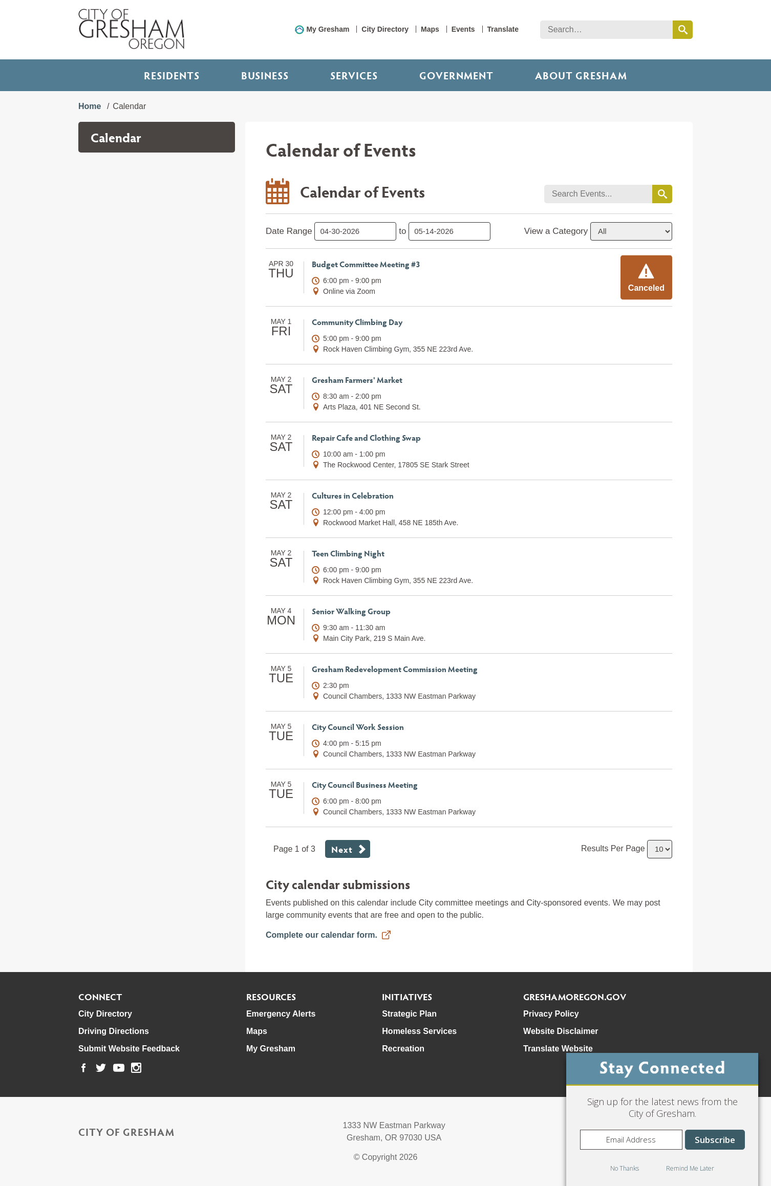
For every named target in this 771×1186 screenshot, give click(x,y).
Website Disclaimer (560, 1031)
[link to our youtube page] (119, 1068)
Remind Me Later (690, 1168)
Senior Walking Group (351, 611)
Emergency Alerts (280, 1013)
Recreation (403, 1048)
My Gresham (327, 29)
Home (89, 106)
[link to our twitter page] (101, 1068)
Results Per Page (613, 848)
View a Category (556, 231)
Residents (172, 75)
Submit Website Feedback (129, 1048)
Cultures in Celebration (353, 495)
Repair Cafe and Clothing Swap (366, 437)
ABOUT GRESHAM (581, 75)
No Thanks (624, 1168)
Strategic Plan (409, 1013)
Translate (503, 29)
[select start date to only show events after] (355, 231)
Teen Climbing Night (348, 553)
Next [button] (342, 849)
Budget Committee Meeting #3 (366, 263)
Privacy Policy (551, 1013)
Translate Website (558, 1048)
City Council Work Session (358, 726)
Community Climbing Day (357, 321)
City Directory (385, 29)
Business (265, 75)
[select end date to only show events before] (449, 231)
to (402, 231)
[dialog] (662, 1119)
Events (463, 29)
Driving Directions (113, 1031)
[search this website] (683, 29)
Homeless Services (419, 1031)
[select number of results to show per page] (659, 849)
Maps (430, 29)
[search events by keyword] (662, 194)
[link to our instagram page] (136, 1068)
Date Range (289, 231)
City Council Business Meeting (365, 784)
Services (354, 75)
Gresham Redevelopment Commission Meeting (395, 668)
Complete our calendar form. (321, 935)
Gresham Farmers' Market (357, 379)
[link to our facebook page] (83, 1068)
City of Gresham (126, 1132)
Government (456, 75)
